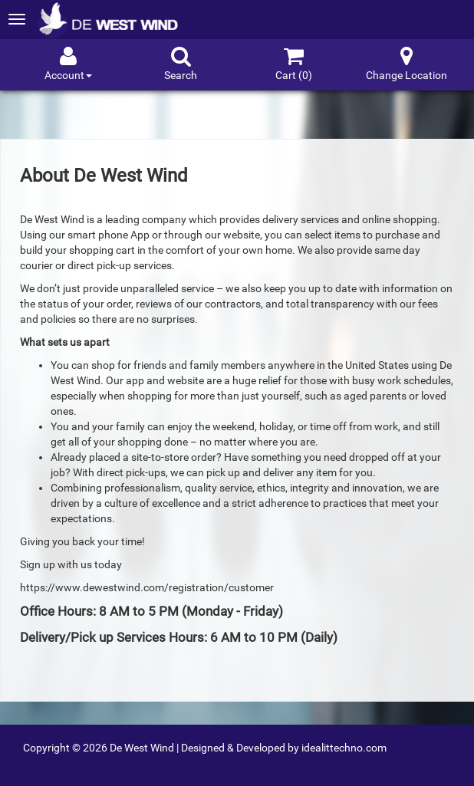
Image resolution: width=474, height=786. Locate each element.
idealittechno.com (344, 748)
